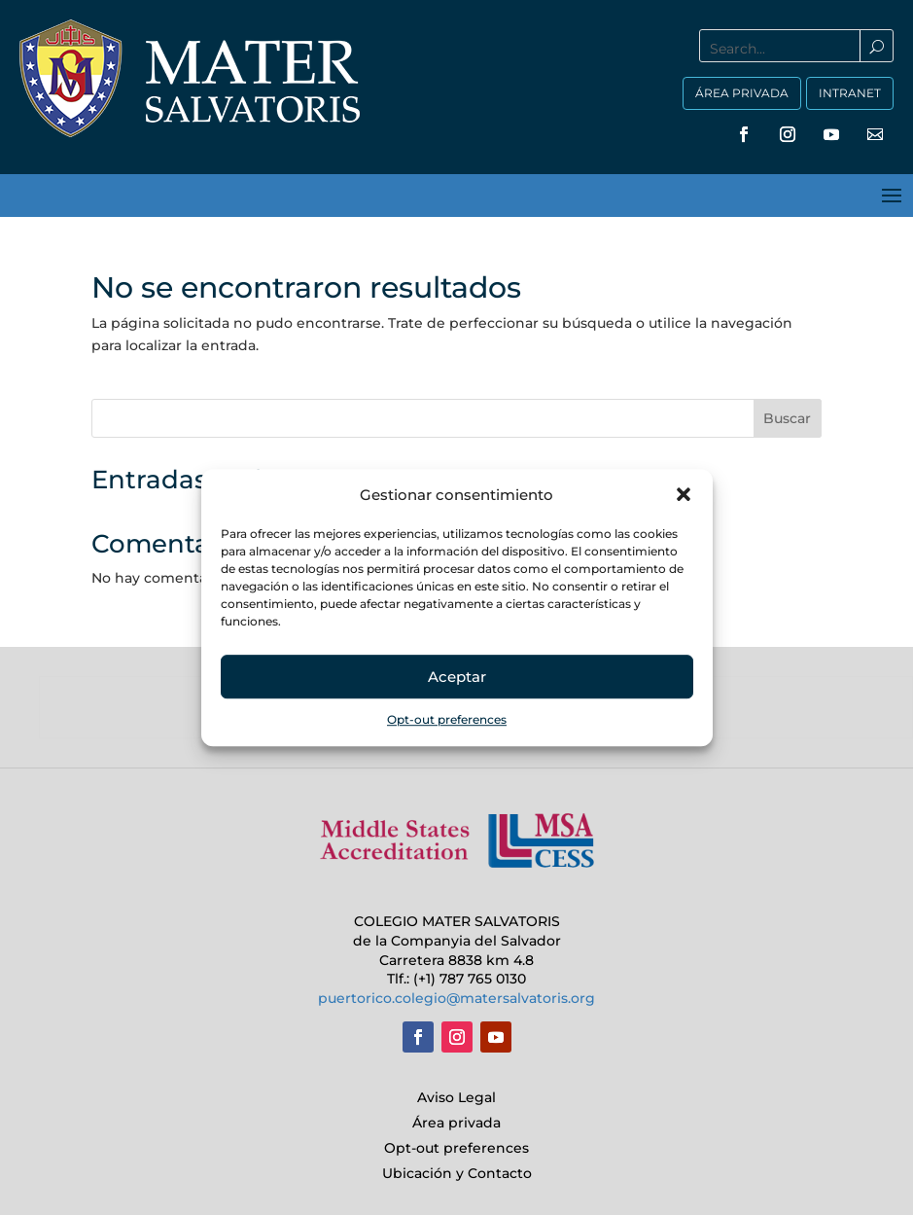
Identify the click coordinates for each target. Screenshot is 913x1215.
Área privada (456, 1122)
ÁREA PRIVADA (742, 93)
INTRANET (850, 93)
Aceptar (457, 676)
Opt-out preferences (447, 720)
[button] (683, 495)
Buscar (787, 418)
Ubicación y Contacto (457, 1173)
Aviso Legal (456, 1097)
